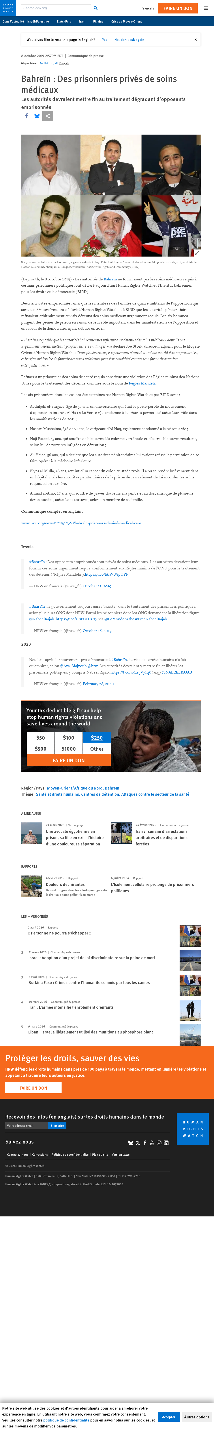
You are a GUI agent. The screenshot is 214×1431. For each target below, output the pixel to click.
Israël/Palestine (40, 21)
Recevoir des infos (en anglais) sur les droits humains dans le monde (84, 1116)
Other (96, 748)
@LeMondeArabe (119, 619)
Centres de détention (100, 794)
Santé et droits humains (57, 794)
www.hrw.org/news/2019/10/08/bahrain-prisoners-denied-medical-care (81, 523)
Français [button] (147, 8)
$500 (41, 748)
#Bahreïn (37, 561)
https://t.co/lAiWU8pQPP (106, 574)
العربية (54, 63)
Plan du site (100, 1154)
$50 (40, 737)
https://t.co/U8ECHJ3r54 (77, 619)
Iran (84, 21)
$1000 (68, 748)
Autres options (197, 1417)
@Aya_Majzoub (73, 665)
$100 (68, 737)
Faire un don (177, 8)
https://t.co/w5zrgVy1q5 (131, 672)
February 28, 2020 (98, 683)
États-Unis (66, 21)
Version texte (121, 1154)
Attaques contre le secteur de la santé (155, 794)
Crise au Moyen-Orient (128, 21)
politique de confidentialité (66, 1420)
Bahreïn (110, 279)
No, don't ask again (129, 39)
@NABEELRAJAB (177, 672)
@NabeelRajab (41, 619)
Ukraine (100, 21)
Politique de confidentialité (70, 1154)
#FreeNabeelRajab (151, 619)
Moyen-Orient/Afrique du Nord (75, 788)
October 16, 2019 (97, 630)
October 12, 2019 (97, 586)
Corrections (40, 1154)
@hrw (93, 665)
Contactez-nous (17, 1154)
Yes (104, 39)
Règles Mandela (142, 383)
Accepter (168, 1416)
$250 (97, 737)
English (44, 63)
